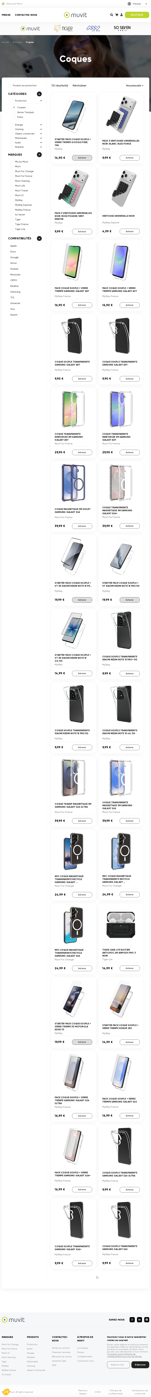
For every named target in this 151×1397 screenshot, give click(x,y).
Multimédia (32, 1359)
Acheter (82, 158)
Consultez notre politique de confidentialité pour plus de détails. (124, 1352)
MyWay (18, 199)
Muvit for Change (10, 1342)
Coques (21, 107)
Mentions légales (82, 1389)
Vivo (12, 308)
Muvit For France (23, 175)
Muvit (17, 166)
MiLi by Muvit (21, 161)
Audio (17, 142)
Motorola (15, 274)
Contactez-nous (26, 14)
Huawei (14, 268)
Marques (15, 154)
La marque (82, 1345)
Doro (12, 251)
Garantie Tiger (59, 1358)
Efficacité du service (62, 1354)
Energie (19, 124)
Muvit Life (19, 185)
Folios (20, 116)
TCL (12, 297)
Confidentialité (84, 1354)
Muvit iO (19, 195)
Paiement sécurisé (61, 1349)
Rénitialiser (79, 85)
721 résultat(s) (59, 85)
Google (14, 257)
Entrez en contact (61, 1345)
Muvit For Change (24, 171)
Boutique (17, 42)
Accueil (5, 42)
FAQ (54, 1362)
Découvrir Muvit (12, 4)
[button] (6, 1392)
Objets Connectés (36, 1367)
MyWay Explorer (23, 204)
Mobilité (19, 146)
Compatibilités (19, 238)
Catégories (17, 93)
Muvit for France (9, 1346)
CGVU (98, 1389)
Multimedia (20, 137)
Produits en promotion (24, 85)
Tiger (17, 219)
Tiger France (21, 224)
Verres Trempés (25, 112)
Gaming (19, 128)
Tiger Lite (20, 228)
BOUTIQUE (137, 14)
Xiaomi (13, 314)
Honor (13, 262)
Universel (15, 302)
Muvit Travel (21, 190)
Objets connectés (24, 133)
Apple (13, 245)
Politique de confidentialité (116, 1389)
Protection (20, 100)
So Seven (20, 214)
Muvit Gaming (22, 180)
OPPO (13, 280)
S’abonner (140, 1362)
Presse (6, 14)
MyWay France (22, 209)
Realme (14, 285)
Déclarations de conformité (140, 1389)
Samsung (15, 291)
